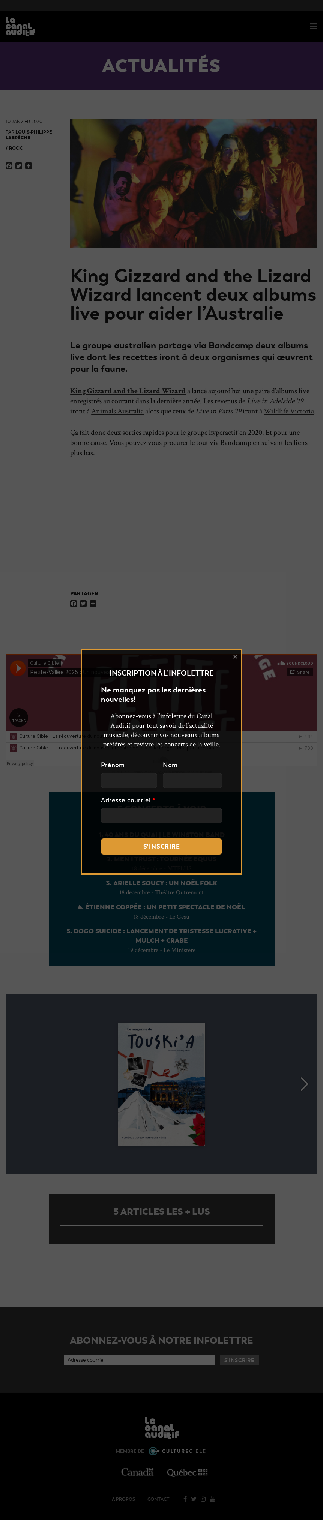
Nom (170, 765)
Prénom (113, 765)
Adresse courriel (128, 800)
